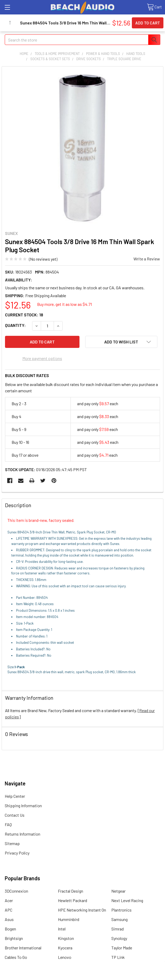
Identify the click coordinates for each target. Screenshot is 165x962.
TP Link (118, 957)
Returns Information (22, 833)
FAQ (8, 824)
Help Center (15, 796)
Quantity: (15, 325)
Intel (62, 928)
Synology (119, 938)
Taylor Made (121, 947)
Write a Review (146, 258)
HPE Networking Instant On (82, 909)
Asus (9, 919)
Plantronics (121, 909)
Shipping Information (23, 805)
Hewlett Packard (72, 900)
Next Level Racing (127, 900)
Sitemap (12, 843)
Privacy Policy (17, 852)
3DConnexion (16, 890)
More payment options (42, 358)
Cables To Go (16, 957)
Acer (9, 900)
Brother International (23, 947)
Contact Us (14, 814)
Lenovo (64, 957)
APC (8, 909)
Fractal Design (70, 890)
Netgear (118, 890)
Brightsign (14, 938)
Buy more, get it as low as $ (64, 304)
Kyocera (65, 947)
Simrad (117, 928)
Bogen (10, 928)
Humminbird (68, 919)
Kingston (66, 938)
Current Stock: (24, 314)
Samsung (119, 919)
